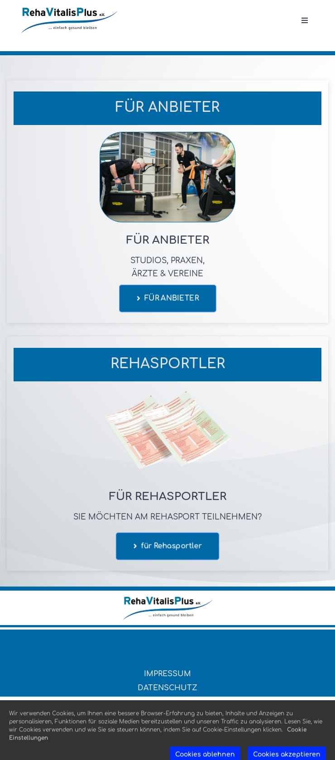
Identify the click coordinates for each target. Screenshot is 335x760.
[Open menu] (305, 20)
